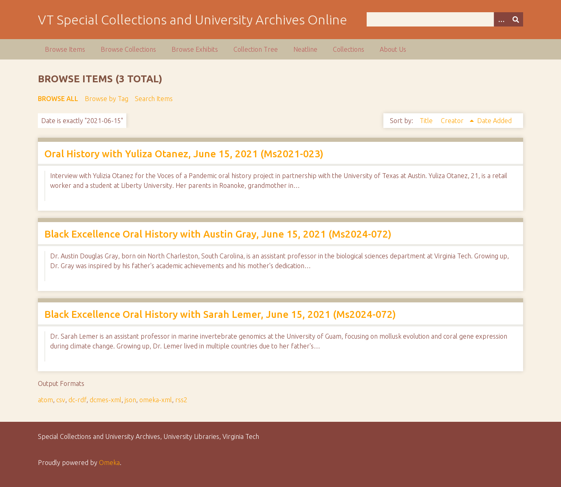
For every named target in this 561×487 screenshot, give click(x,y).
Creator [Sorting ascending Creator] (453, 120)
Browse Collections (128, 49)
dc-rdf (77, 399)
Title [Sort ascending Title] (427, 120)
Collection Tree (255, 49)
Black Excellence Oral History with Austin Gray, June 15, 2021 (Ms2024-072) (218, 234)
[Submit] (515, 19)
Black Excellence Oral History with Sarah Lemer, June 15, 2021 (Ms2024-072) (220, 314)
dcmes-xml (105, 399)
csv (60, 399)
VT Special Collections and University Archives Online (192, 19)
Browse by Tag (106, 98)
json (130, 399)
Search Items (154, 98)
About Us (393, 49)
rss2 (181, 399)
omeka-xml (155, 399)
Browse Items (65, 49)
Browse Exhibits (195, 49)
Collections (348, 49)
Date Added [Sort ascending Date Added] (494, 120)
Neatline (305, 49)
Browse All (58, 98)
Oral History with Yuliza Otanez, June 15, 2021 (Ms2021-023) (183, 153)
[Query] (445, 19)
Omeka (109, 462)
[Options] (501, 19)
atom (45, 399)
